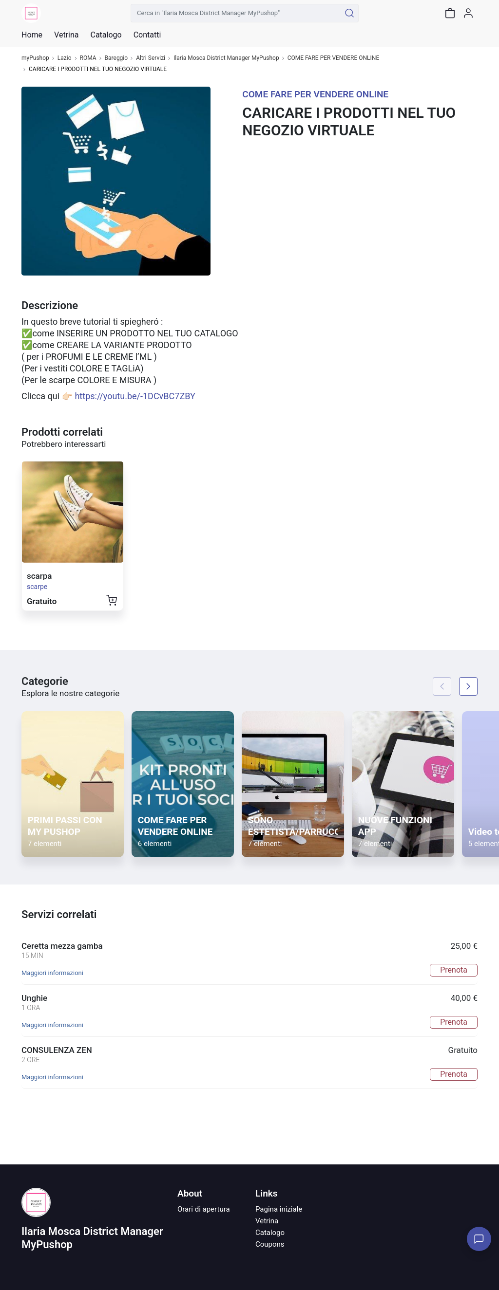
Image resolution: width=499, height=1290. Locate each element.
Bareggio (116, 58)
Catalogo (105, 35)
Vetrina (266, 1220)
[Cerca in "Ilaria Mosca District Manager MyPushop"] (236, 13)
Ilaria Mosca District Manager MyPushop (226, 58)
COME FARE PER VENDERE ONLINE (334, 58)
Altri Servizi (150, 58)
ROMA (88, 58)
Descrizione (49, 305)
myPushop (35, 58)
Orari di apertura (203, 1209)
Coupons (270, 1244)
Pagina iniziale (278, 1209)
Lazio (65, 58)
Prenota (453, 970)
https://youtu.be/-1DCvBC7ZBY (135, 396)
